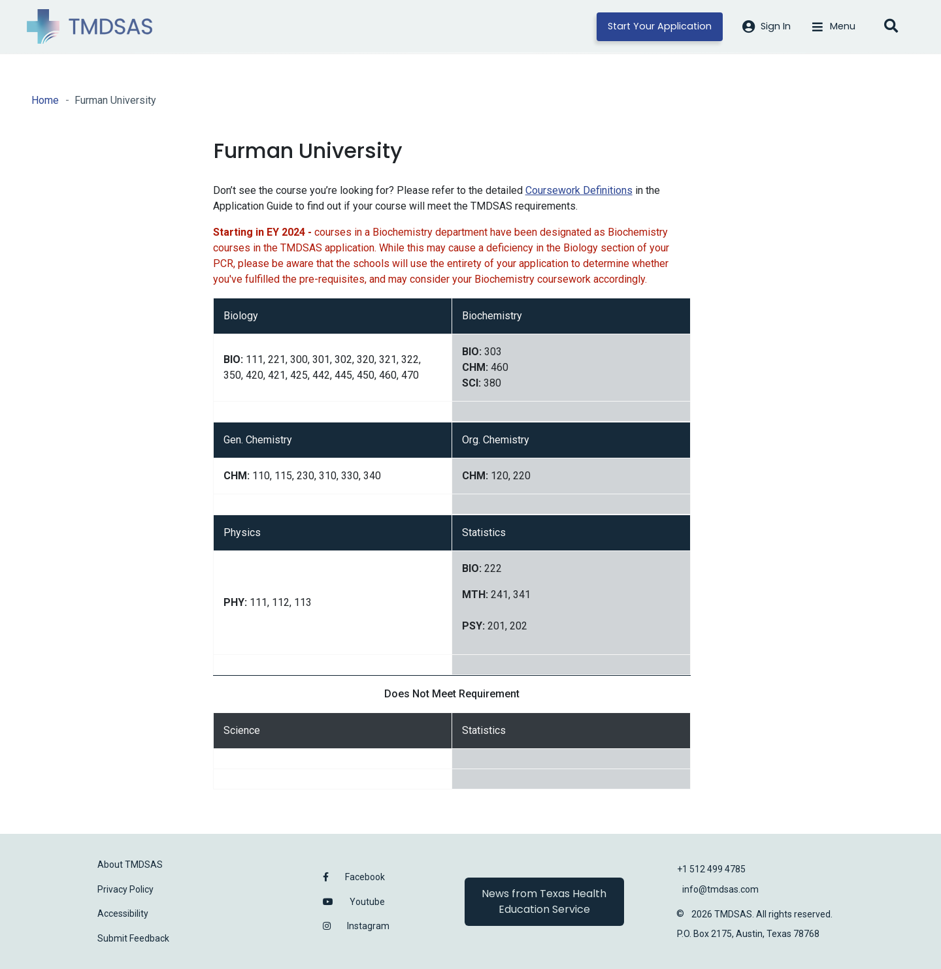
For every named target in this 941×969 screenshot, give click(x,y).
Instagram (368, 926)
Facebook (365, 877)
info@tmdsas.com (720, 889)
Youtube (367, 902)
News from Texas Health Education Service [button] (544, 901)
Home (45, 100)
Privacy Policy (125, 889)
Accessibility (122, 913)
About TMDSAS (130, 864)
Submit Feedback (133, 938)
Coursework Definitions (579, 190)
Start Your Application (660, 26)
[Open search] (890, 26)
